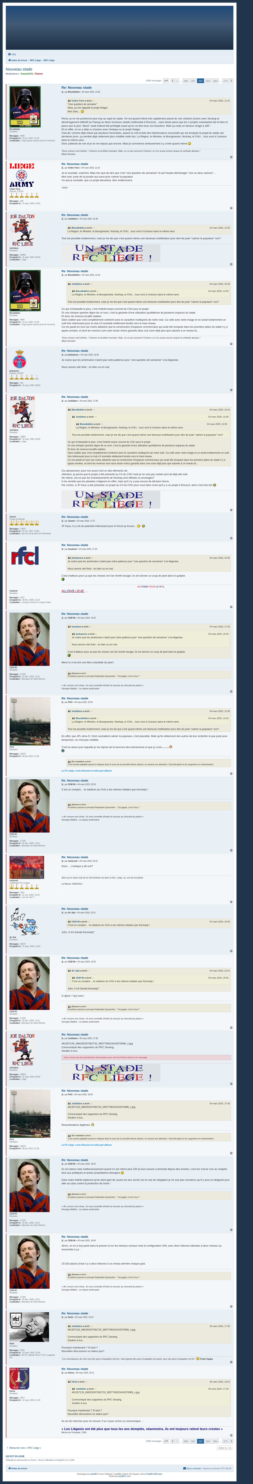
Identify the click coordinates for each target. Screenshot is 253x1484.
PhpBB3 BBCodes (154, 1474)
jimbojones (77, 558)
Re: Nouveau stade (76, 87)
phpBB (93, 1474)
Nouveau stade (19, 69)
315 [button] (225, 81)
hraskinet (76, 626)
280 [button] (186, 81)
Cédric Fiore (78, 101)
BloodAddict (78, 228)
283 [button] (208, 81)
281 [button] (193, 81)
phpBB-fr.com (125, 1476)
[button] (166, 80)
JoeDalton (77, 284)
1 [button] (177, 81)
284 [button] (215, 81)
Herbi (74, 1382)
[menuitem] (12, 54)
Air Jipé (76, 970)
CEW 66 (76, 921)
